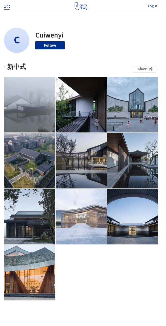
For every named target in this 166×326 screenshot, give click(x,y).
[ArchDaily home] (81, 6)
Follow (50, 45)
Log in (152, 6)
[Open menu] (6, 6)
